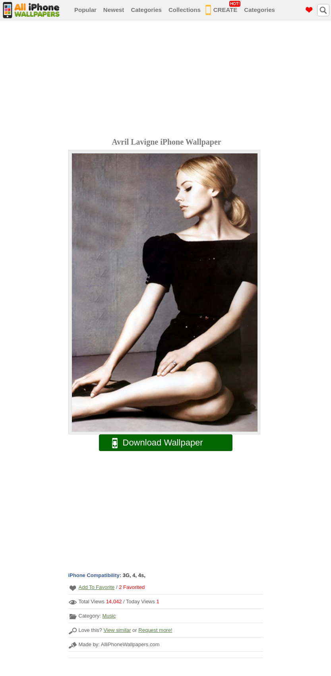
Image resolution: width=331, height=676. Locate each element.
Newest (113, 9)
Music (109, 616)
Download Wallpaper (153, 443)
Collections (184, 9)
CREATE (223, 8)
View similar (117, 630)
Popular (85, 9)
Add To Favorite (97, 587)
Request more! (155, 630)
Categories (146, 9)
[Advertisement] (167, 80)
